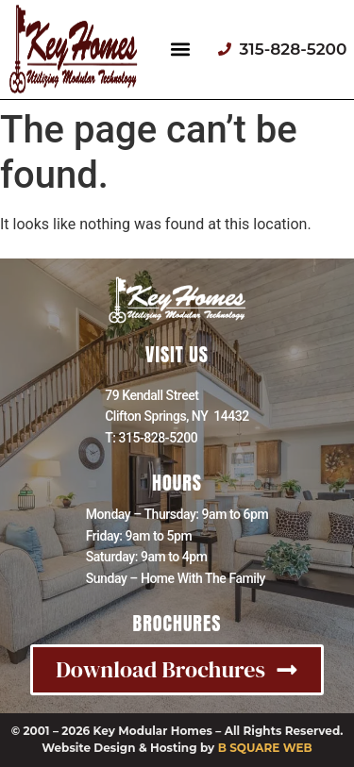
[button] (180, 49)
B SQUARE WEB (265, 748)
